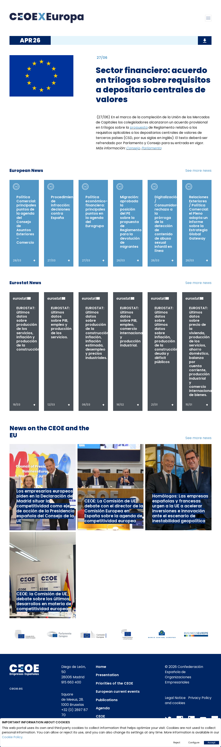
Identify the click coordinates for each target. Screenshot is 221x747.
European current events (118, 691)
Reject (176, 742)
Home (101, 666)
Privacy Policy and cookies (188, 700)
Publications (107, 699)
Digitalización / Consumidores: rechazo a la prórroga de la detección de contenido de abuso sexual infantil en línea (168, 224)
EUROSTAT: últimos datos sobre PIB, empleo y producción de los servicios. (61, 322)
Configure (193, 742)
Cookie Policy (12, 737)
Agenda (103, 708)
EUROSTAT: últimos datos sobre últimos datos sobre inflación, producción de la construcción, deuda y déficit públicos (167, 335)
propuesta (139, 127)
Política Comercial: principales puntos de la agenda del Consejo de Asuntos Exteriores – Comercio (26, 220)
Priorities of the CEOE (114, 683)
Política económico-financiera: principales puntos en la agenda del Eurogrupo (96, 211)
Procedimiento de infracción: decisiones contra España (64, 207)
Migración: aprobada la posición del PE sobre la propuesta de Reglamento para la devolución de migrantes (131, 222)
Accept (211, 742)
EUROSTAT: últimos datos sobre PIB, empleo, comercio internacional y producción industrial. (132, 327)
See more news (198, 170)
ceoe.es (16, 688)
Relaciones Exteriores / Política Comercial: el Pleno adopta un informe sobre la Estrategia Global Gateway (198, 218)
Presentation (107, 674)
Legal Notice (175, 697)
